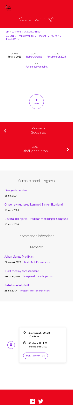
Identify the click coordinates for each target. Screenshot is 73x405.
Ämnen (11, 36)
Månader (12, 39)
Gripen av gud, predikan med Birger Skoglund (33, 204)
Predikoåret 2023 (56, 56)
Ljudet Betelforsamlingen (37, 262)
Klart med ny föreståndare (21, 271)
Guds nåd (38, 132)
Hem (6, 32)
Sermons (16, 32)
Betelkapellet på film (17, 285)
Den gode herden (15, 190)
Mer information (35, 355)
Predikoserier (27, 36)
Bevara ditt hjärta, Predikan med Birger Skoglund (36, 218)
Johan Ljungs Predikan (18, 256)
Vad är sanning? (32, 32)
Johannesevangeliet (36, 66)
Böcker (44, 36)
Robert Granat (34, 56)
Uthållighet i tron (35, 151)
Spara (36, 102)
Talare (56, 36)
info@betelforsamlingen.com (38, 276)
